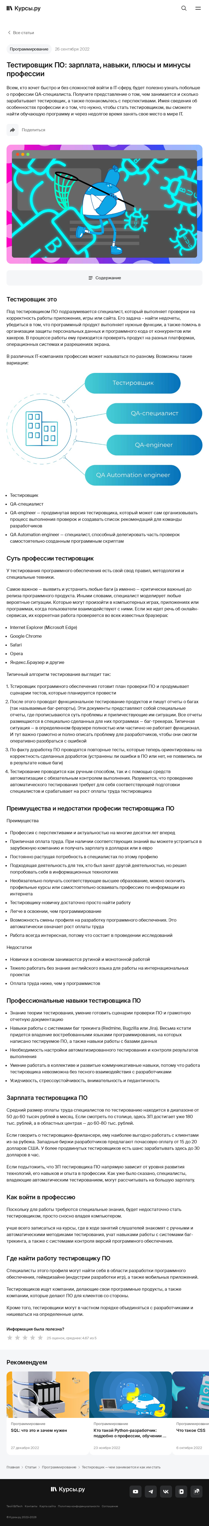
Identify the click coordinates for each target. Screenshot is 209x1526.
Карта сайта (47, 1506)
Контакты (31, 1506)
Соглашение (110, 1506)
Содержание (104, 278)
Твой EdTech (15, 1506)
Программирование (29, 49)
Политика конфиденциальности (79, 1506)
